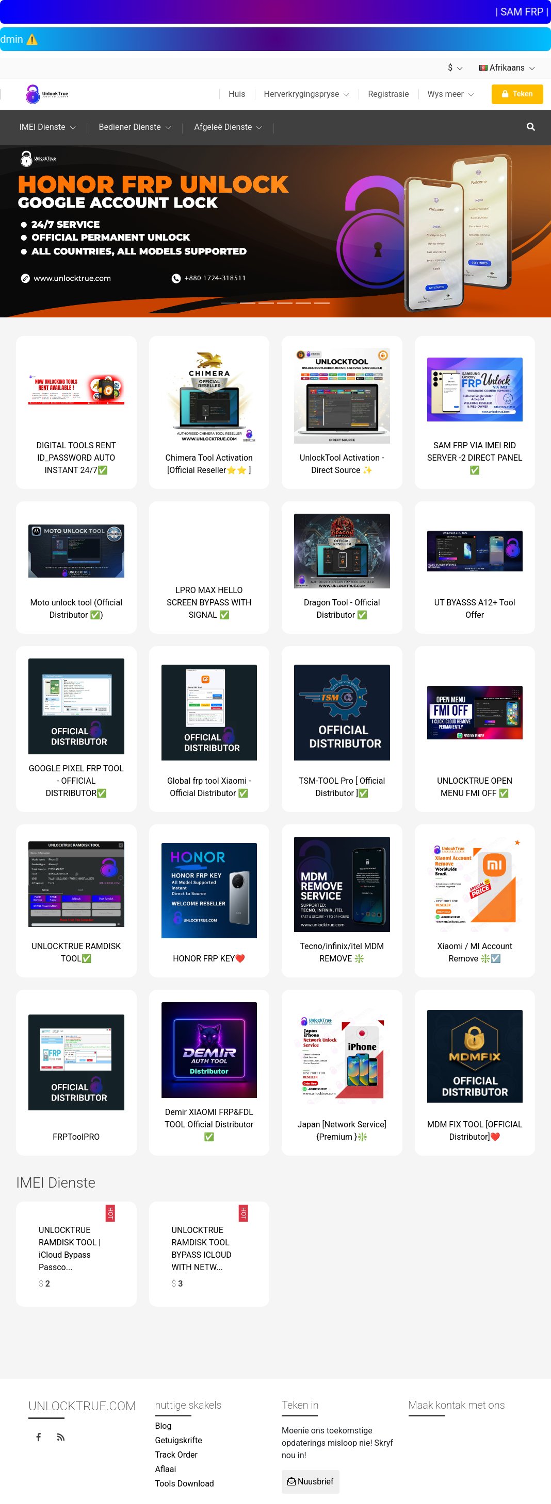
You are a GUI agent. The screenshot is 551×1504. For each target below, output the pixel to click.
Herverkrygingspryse (307, 94)
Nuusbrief (310, 1481)
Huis (237, 94)
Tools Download (184, 1484)
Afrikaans (507, 68)
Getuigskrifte (178, 1440)
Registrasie (388, 94)
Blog (163, 1426)
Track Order (176, 1455)
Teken (517, 94)
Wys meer (451, 94)
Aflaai (165, 1469)
